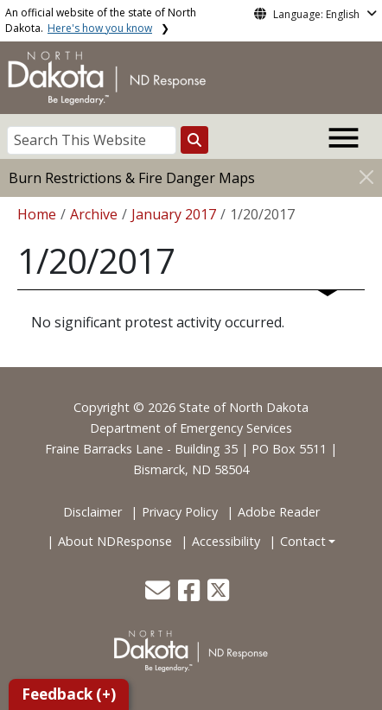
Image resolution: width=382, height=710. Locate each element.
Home (36, 214)
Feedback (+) (69, 694)
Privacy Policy (180, 512)
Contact (303, 541)
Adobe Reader (279, 512)
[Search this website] (194, 140)
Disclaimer (92, 512)
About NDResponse (115, 541)
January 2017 (173, 214)
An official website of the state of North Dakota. (100, 20)
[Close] (366, 176)
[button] (159, 594)
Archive (94, 214)
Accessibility (226, 541)
